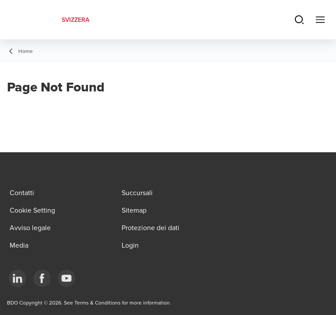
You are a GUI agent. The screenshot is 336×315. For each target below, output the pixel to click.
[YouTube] (66, 278)
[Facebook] (42, 278)
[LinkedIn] (17, 278)
